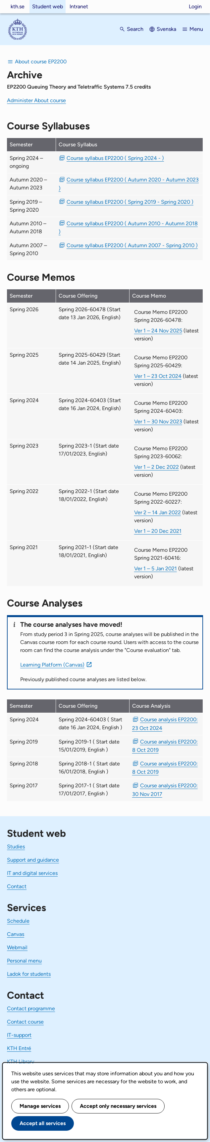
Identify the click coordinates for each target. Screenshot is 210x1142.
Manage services (40, 1106)
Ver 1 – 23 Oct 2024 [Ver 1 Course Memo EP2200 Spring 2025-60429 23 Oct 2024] (158, 376)
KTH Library (20, 1061)
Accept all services (43, 1123)
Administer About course (36, 100)
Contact (16, 886)
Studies (16, 846)
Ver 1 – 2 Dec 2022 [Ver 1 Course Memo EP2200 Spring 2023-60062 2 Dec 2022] (156, 467)
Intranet (79, 6)
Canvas (15, 934)
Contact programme (31, 1008)
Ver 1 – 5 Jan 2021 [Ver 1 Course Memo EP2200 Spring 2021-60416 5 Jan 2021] (155, 568)
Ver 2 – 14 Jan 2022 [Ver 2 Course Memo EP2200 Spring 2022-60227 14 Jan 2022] (157, 512)
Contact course (25, 1022)
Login (195, 6)
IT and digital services (32, 873)
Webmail (17, 947)
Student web (47, 6)
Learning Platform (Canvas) (52, 665)
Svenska (166, 29)
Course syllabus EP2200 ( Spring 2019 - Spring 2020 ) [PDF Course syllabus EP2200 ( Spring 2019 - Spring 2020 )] (130, 202)
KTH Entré (19, 1048)
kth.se (18, 6)
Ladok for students (29, 974)
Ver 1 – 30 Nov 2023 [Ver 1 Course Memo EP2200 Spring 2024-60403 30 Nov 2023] (158, 421)
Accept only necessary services (118, 1106)
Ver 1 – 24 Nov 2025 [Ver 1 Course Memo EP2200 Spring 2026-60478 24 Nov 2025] (158, 330)
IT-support (19, 1035)
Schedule (18, 921)
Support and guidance (33, 860)
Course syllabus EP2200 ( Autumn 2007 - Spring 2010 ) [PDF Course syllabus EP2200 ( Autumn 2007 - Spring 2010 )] (132, 245)
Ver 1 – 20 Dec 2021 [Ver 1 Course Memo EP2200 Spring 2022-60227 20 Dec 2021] (158, 531)
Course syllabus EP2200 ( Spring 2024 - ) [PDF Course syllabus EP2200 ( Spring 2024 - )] (115, 158)
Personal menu (24, 961)
